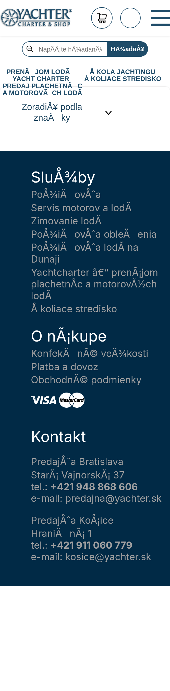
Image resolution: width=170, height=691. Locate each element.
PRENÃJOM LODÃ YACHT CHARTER (40, 72)
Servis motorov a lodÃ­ (81, 208)
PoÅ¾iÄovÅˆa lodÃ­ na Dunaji (84, 253)
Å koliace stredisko (74, 309)
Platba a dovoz (64, 367)
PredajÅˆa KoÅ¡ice (72, 520)
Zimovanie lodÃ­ (66, 221)
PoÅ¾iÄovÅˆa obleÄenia (94, 234)
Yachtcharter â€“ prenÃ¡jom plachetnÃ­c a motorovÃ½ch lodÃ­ (94, 284)
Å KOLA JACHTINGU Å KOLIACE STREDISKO (122, 72)
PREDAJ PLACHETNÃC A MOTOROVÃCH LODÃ (42, 86)
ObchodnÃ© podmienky (86, 380)
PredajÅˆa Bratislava (77, 461)
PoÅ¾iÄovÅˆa (66, 194)
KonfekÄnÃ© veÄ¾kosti (89, 353)
